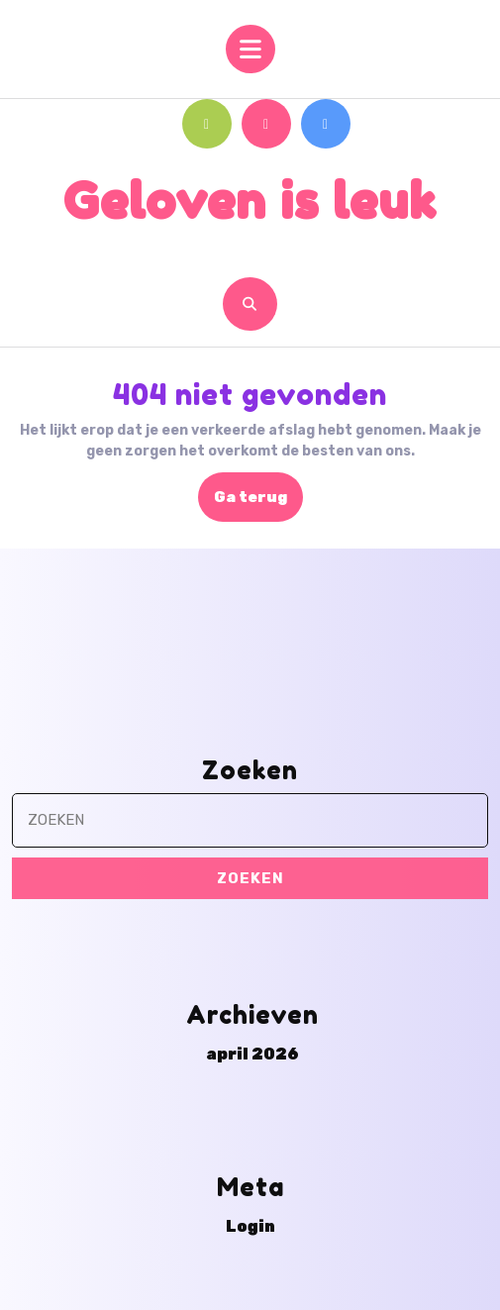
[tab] (250, 49)
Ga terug (258, 503)
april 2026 (252, 1209)
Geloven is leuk (250, 200)
